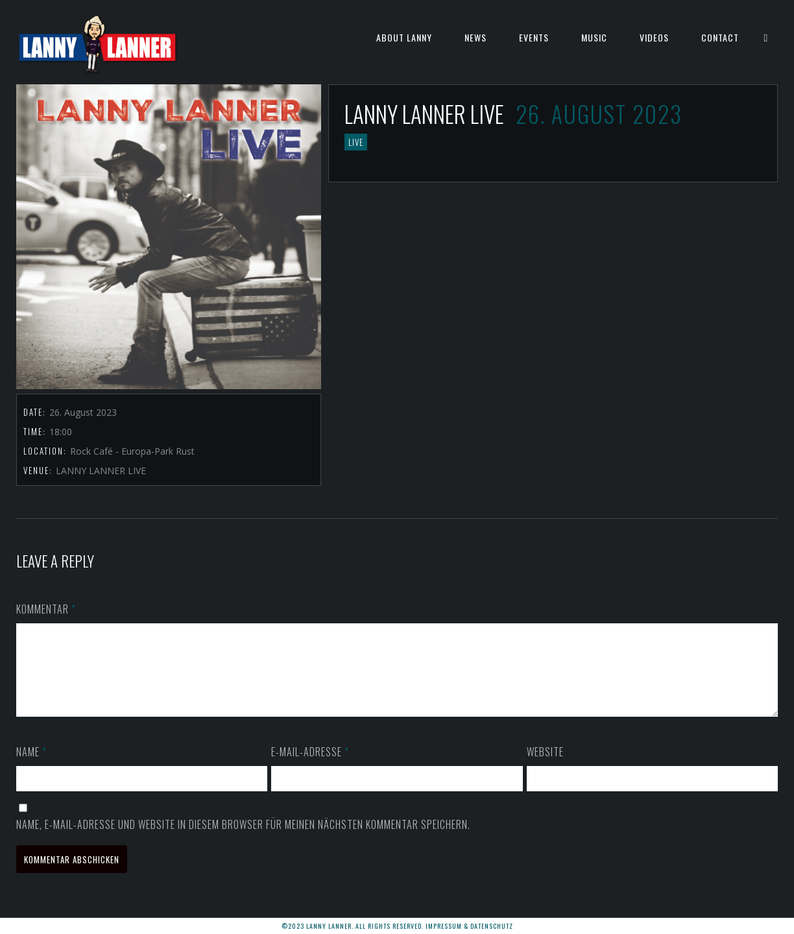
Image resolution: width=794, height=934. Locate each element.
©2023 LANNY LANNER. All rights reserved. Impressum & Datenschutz (397, 926)
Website (545, 767)
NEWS (475, 37)
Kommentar (46, 609)
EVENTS (534, 37)
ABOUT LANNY (404, 37)
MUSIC (594, 37)
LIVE (355, 142)
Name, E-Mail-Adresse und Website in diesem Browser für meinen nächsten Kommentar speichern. (243, 840)
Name (31, 767)
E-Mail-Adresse (310, 767)
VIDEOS (654, 37)
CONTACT (720, 37)
